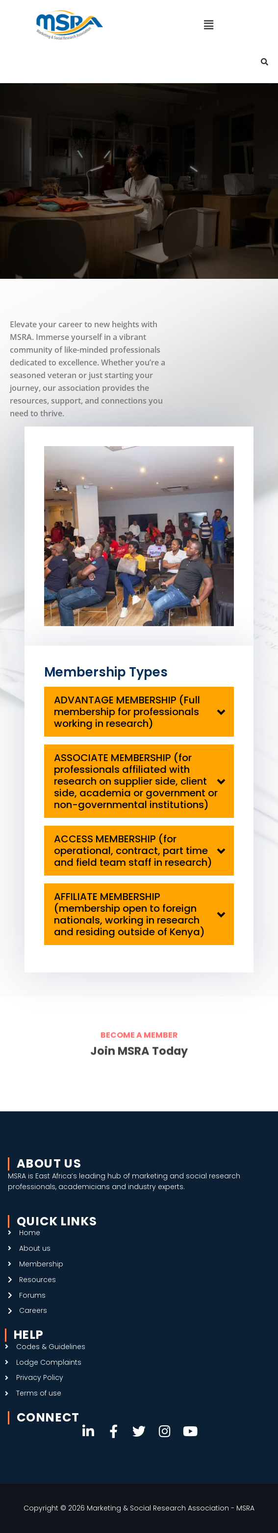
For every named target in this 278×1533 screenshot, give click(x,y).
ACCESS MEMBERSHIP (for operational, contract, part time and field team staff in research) (133, 850)
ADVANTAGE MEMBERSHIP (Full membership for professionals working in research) (127, 711)
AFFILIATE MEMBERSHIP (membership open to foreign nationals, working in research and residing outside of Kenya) (129, 914)
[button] (208, 25)
